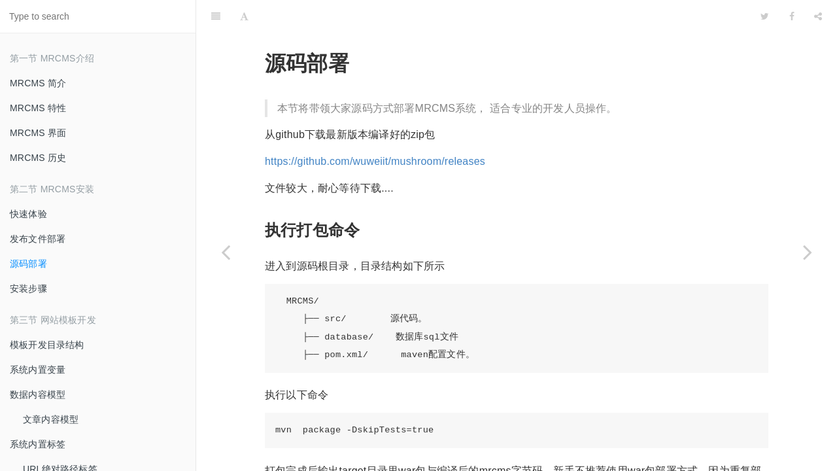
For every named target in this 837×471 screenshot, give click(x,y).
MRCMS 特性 (38, 108)
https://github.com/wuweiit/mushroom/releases (375, 128)
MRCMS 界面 (38, 133)
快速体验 (28, 214)
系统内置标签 (37, 444)
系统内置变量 (37, 369)
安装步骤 (28, 288)
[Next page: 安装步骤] (807, 252)
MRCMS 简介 (38, 83)
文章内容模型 (50, 419)
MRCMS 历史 (38, 157)
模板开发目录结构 (47, 345)
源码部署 (28, 263)
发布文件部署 (37, 239)
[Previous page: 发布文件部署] (225, 252)
